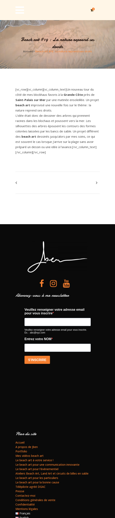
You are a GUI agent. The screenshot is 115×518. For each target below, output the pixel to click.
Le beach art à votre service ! (34, 460)
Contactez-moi (25, 495)
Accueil (28, 51)
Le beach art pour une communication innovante (47, 464)
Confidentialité (25, 504)
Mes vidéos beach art (29, 455)
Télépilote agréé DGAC (30, 486)
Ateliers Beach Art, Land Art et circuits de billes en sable (52, 473)
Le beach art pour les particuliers (36, 478)
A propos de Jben (26, 447)
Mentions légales (26, 509)
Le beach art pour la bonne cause (37, 482)
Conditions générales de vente (35, 500)
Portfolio (21, 451)
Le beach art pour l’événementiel (36, 469)
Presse (19, 491)
